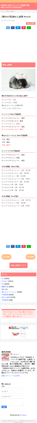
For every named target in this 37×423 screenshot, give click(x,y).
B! (18, 28)
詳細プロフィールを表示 (10, 376)
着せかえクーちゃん (9, 292)
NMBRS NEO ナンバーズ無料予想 (15, 5)
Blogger (23, 415)
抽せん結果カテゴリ (18, 265)
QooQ (21, 422)
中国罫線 (5, 294)
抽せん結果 (30, 23)
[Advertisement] (18, 45)
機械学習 (5, 286)
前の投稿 (30, 257)
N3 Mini (5, 281)
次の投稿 (6, 257)
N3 (3, 278)
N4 (3, 284)
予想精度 (5, 300)
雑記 (3, 289)
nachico (16, 354)
